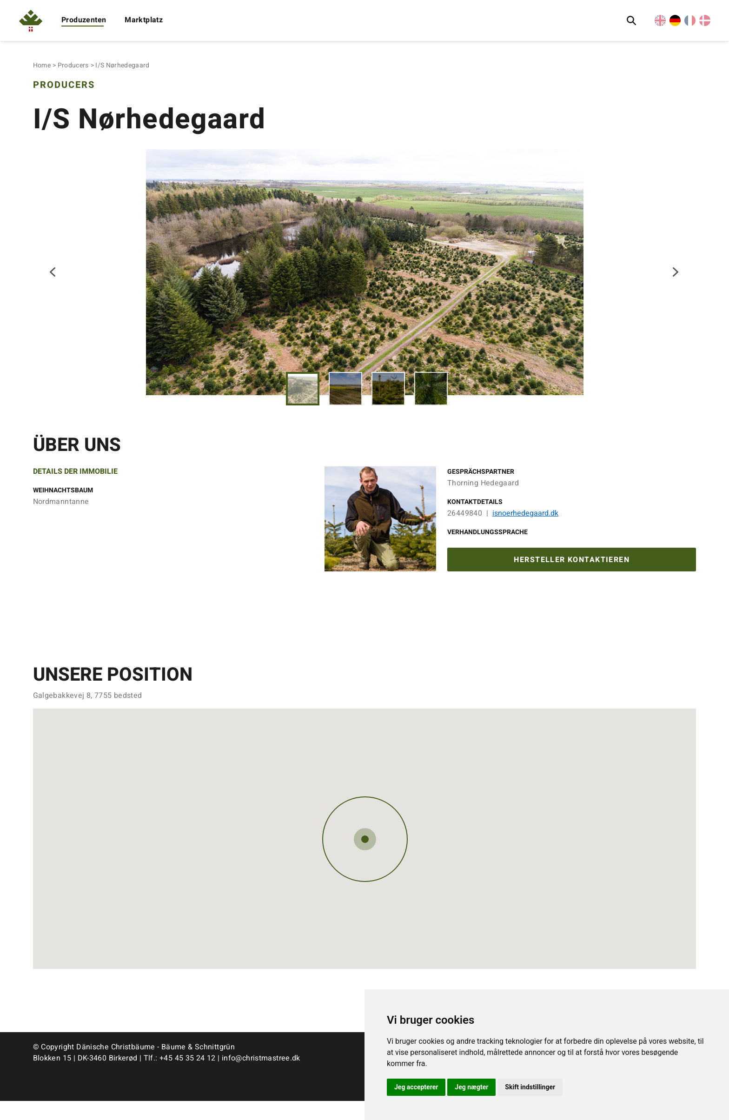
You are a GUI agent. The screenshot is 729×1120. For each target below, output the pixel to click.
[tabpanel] (364, 280)
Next (675, 281)
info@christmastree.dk (261, 1077)
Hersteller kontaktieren (571, 577)
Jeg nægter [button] (471, 1087)
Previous (53, 281)
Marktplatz (144, 20)
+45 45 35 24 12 (187, 1077)
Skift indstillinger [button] (530, 1087)
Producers (73, 65)
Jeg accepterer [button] (416, 1087)
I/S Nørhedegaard (122, 65)
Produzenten (83, 20)
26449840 (464, 530)
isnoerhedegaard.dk (525, 530)
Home (42, 65)
